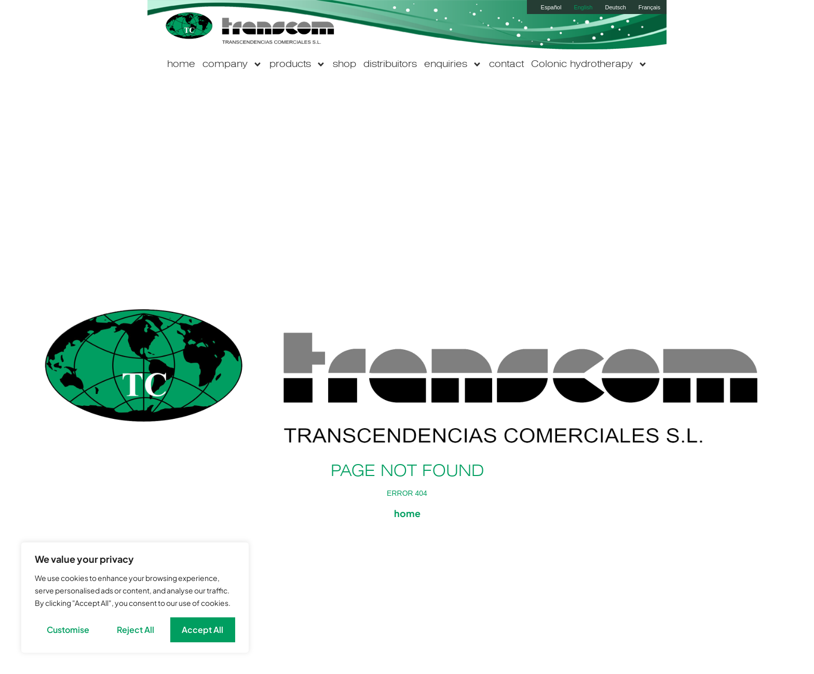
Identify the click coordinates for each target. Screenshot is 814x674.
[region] (135, 597)
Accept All (202, 629)
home (181, 64)
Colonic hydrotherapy (589, 64)
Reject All (135, 629)
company (232, 64)
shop (344, 64)
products (297, 64)
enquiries (453, 64)
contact (506, 64)
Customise (68, 629)
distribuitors (390, 64)
